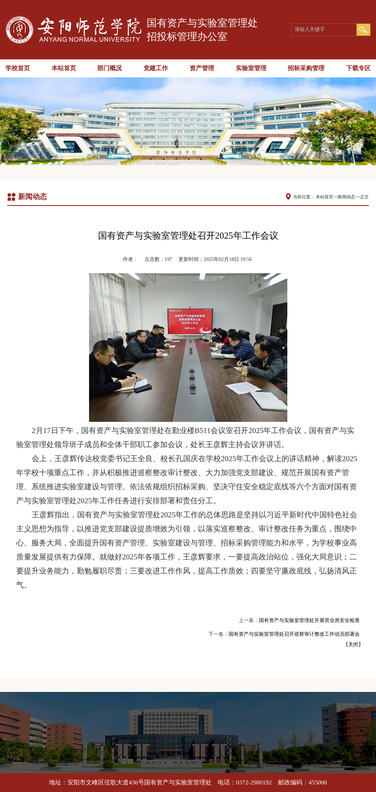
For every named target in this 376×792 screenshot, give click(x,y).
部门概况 (109, 68)
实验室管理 (251, 68)
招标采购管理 (306, 68)
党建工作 (155, 68)
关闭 (353, 643)
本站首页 (64, 68)
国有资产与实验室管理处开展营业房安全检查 (309, 619)
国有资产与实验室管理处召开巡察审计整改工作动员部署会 (294, 633)
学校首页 (17, 68)
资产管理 (202, 68)
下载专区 (358, 68)
